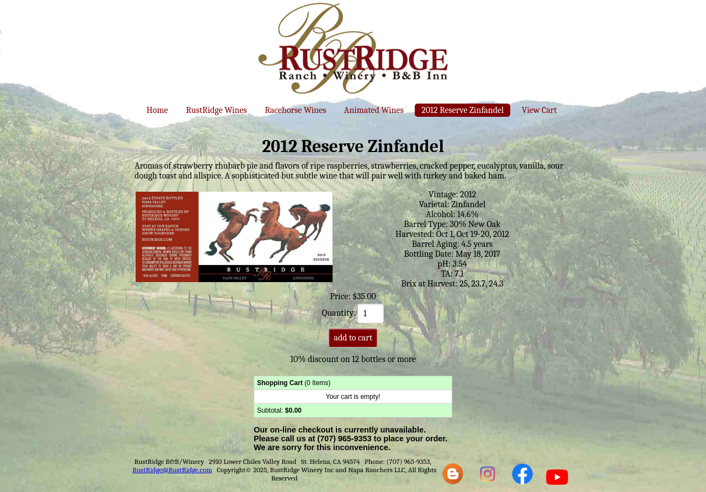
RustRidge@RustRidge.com (172, 470)
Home (157, 110)
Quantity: (353, 313)
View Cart (539, 110)
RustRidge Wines (216, 110)
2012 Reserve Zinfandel (462, 110)
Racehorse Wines (295, 110)
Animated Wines (374, 110)
